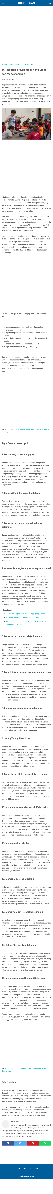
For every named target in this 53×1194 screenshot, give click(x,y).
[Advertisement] (26, 35)
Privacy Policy (33, 1168)
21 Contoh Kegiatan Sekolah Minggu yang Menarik (26, 614)
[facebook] (8, 1143)
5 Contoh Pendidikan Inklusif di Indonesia (22, 618)
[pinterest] (33, 1143)
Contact (18, 1168)
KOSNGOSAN (26, 3)
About (24, 1168)
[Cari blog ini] (50, 3)
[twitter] (20, 1143)
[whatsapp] (45, 1143)
